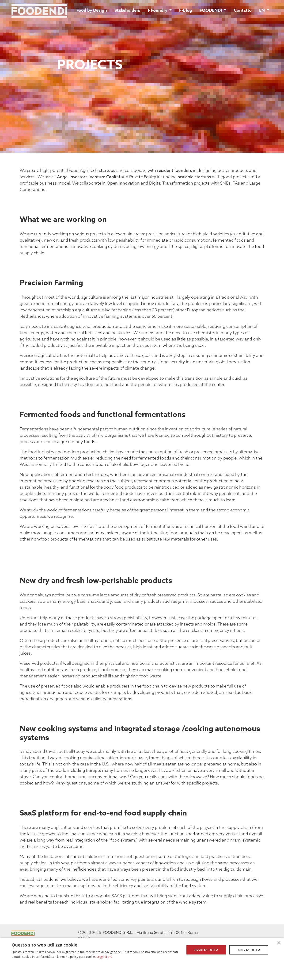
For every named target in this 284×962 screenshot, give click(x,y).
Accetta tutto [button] (206, 950)
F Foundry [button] (158, 10)
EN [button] (262, 10)
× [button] (278, 943)
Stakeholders (127, 10)
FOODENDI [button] (211, 10)
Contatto (243, 10)
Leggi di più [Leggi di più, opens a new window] (104, 957)
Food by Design (91, 10)
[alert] (142, 950)
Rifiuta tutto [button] (249, 950)
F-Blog (185, 10)
